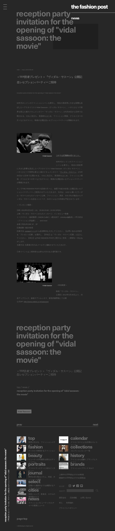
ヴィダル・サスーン (68, 172)
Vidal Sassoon (24, 411)
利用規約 (69, 503)
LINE (81, 485)
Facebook (77, 485)
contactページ (30, 231)
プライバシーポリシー (68, 508)
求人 (61, 503)
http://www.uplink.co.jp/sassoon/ (36, 302)
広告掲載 (73, 498)
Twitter (74, 485)
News (75, 18)
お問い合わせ (85, 498)
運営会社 (62, 498)
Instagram (69, 485)
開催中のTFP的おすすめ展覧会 (72, 478)
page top (22, 518)
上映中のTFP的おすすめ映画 (71, 474)
